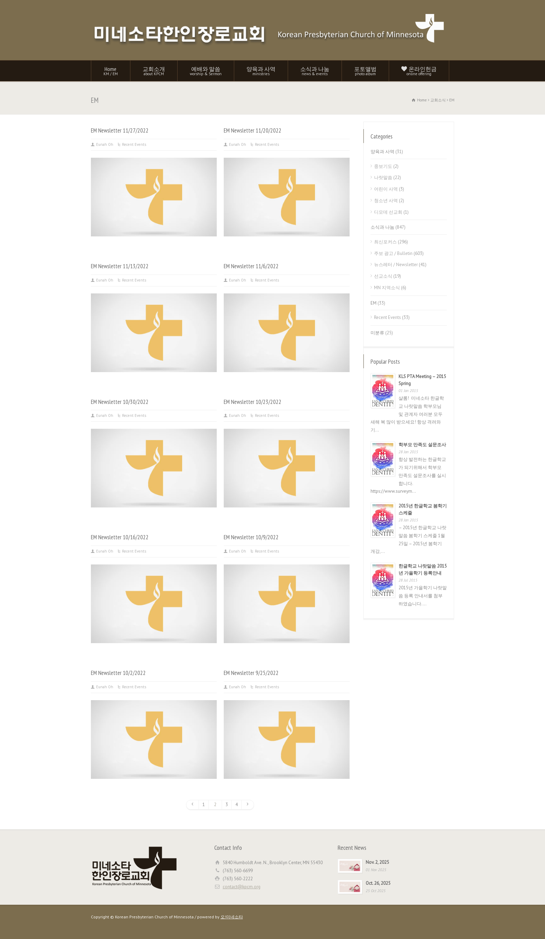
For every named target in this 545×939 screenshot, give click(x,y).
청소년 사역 (386, 201)
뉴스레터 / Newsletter (396, 265)
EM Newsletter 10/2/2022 (118, 673)
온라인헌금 (419, 70)
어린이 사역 (386, 189)
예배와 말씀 (206, 70)
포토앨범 (365, 70)
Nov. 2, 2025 (377, 862)
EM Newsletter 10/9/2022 (251, 537)
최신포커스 (385, 242)
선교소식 (383, 276)
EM (374, 303)
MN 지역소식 (387, 288)
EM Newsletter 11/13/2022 (120, 266)
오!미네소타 (232, 916)
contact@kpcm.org (241, 887)
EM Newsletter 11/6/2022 (251, 266)
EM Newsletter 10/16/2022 (120, 537)
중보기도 (383, 166)
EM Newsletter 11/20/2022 (252, 130)
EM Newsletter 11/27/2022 (120, 130)
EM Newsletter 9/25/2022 (251, 673)
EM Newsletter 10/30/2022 (120, 402)
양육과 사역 (260, 70)
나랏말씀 (383, 177)
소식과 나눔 (314, 70)
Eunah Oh (104, 144)
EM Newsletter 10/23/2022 (252, 402)
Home (110, 70)
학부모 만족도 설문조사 (422, 445)
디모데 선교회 (388, 212)
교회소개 (154, 70)
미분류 (377, 333)
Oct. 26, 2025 (378, 883)
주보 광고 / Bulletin (393, 253)
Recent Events (134, 144)
